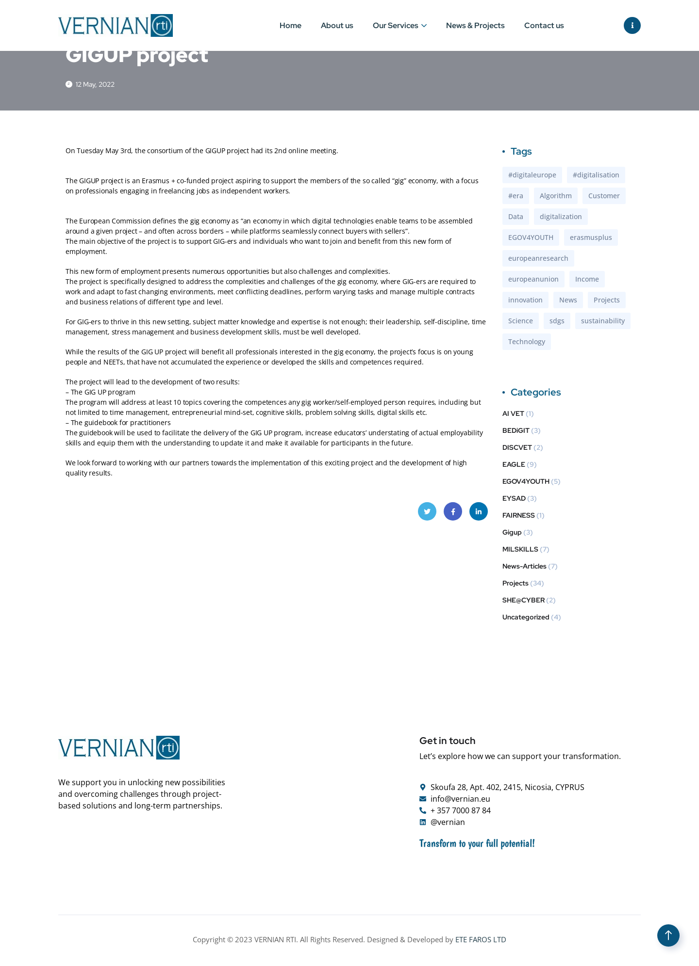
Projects (515, 584)
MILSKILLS (520, 550)
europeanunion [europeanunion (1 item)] (533, 280)
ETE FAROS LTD (480, 941)
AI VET (513, 415)
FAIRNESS (518, 516)
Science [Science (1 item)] (520, 322)
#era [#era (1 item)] (515, 197)
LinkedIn (478, 516)
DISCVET (517, 448)
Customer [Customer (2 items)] (604, 197)
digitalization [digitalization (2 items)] (561, 217)
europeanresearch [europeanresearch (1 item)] (538, 259)
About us (337, 25)
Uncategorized (525, 618)
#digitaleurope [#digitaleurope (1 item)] (532, 176)
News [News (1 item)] (568, 301)
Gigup (512, 533)
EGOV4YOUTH (525, 482)
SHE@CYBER (523, 601)
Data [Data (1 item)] (515, 217)
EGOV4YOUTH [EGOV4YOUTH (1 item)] (530, 238)
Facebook (453, 516)
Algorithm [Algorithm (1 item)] (556, 197)
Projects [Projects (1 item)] (607, 301)
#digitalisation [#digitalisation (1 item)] (596, 176)
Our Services (395, 25)
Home (290, 25)
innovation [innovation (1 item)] (525, 301)
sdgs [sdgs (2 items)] (557, 322)
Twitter (427, 516)
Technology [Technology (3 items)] (526, 343)
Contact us (544, 25)
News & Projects (475, 25)
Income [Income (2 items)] (587, 280)
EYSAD (514, 499)
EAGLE (513, 465)
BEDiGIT (516, 432)
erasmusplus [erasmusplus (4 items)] (591, 238)
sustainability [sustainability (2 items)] (603, 322)
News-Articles (524, 567)
